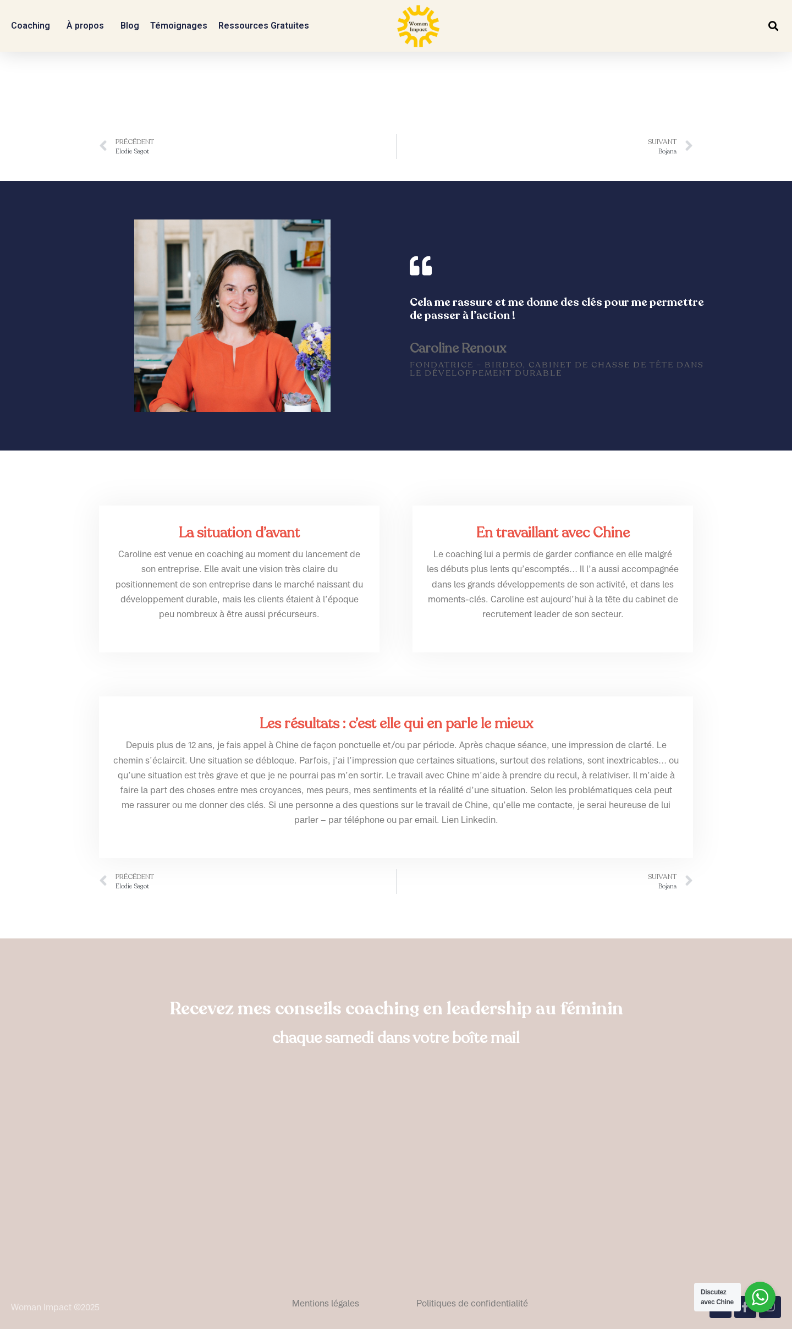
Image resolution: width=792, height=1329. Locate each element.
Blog (129, 25)
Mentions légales (325, 1303)
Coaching (33, 25)
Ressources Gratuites (266, 25)
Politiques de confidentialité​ (472, 1303)
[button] (773, 26)
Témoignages (178, 25)
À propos (88, 25)
